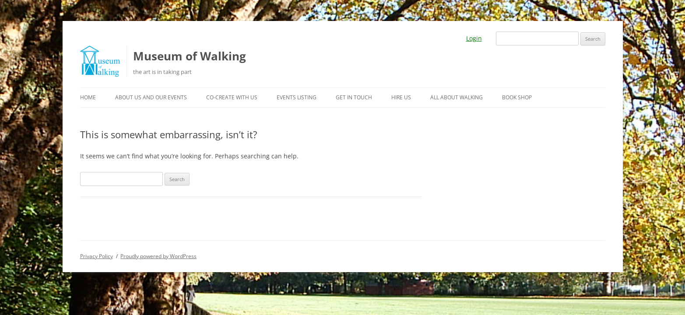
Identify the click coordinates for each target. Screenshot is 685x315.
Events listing (296, 97)
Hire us (401, 97)
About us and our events (151, 97)
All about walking (456, 97)
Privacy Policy (96, 256)
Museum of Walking (189, 56)
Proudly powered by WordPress (158, 256)
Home (88, 97)
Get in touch (354, 97)
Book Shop (517, 97)
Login (474, 38)
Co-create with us (231, 97)
